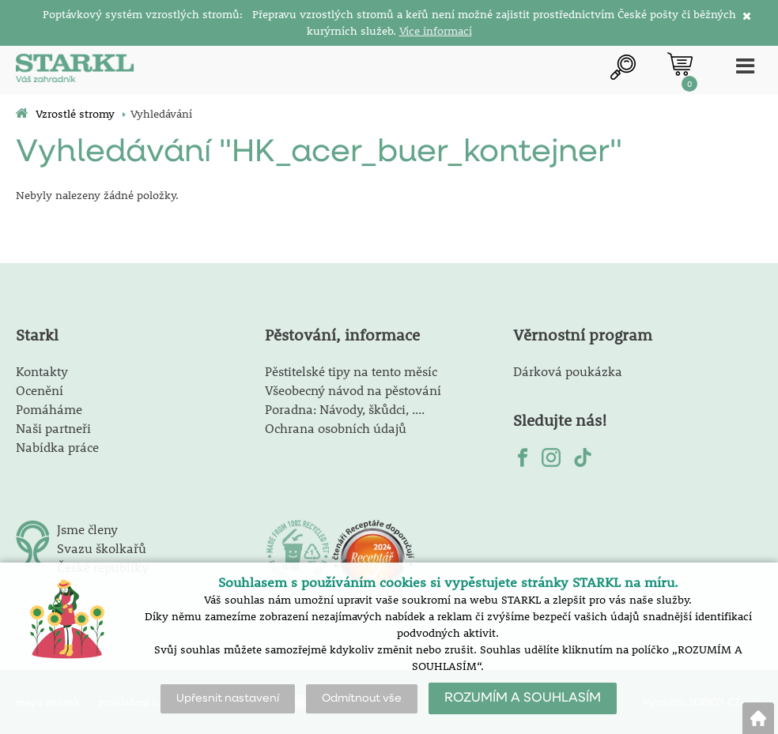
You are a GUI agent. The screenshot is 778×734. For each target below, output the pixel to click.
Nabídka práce (57, 447)
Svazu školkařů (101, 548)
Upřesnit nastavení (227, 698)
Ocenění (39, 390)
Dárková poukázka (567, 371)
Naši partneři (53, 428)
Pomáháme (49, 409)
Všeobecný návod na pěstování (353, 390)
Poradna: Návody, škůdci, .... (345, 409)
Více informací (435, 31)
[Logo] (75, 70)
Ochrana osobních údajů (335, 428)
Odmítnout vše (362, 698)
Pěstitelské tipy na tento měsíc (351, 371)
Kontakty (42, 371)
